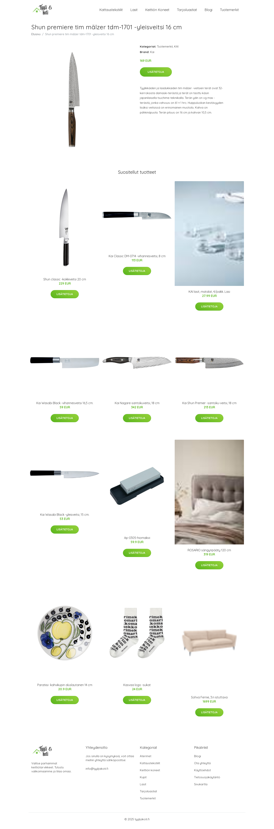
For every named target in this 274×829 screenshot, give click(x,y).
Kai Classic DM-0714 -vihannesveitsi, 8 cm (137, 259)
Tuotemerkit (229, 11)
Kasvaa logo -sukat (137, 688)
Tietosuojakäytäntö (207, 780)
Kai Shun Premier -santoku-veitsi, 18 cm (209, 406)
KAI (176, 50)
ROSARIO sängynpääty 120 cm (209, 553)
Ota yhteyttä (202, 766)
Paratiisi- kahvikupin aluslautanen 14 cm (64, 688)
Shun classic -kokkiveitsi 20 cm (64, 282)
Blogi (208, 11)
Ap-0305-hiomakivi (137, 541)
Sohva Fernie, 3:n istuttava (209, 700)
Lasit (134, 11)
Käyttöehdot (202, 773)
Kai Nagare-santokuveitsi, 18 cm (137, 406)
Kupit (143, 780)
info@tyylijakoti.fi (97, 772)
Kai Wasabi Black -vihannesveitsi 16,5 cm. (64, 406)
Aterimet (145, 759)
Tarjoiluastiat (187, 11)
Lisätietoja (156, 75)
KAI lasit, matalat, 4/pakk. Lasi (209, 295)
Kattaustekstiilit (111, 11)
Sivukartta (200, 787)
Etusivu (36, 37)
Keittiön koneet (157, 11)
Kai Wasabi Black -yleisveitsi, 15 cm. (64, 518)
